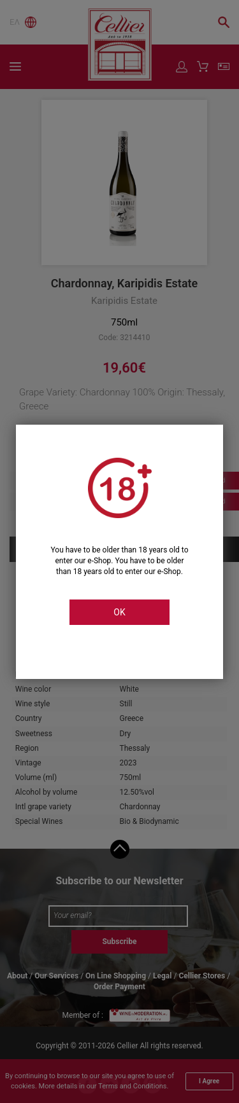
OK (119, 612)
